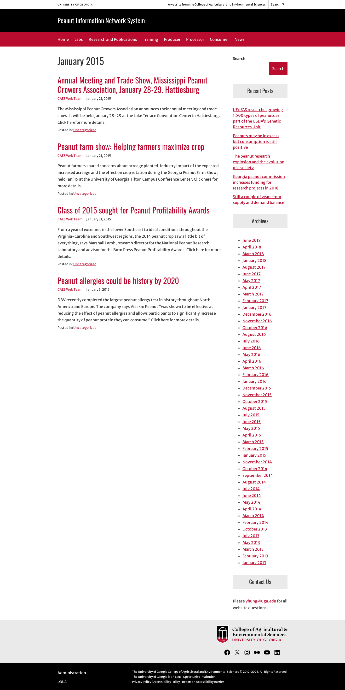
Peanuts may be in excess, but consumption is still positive (257, 141)
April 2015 (251, 435)
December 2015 (256, 388)
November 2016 (257, 320)
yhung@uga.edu (261, 601)
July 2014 (251, 488)
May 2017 (251, 280)
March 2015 (253, 441)
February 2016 (255, 374)
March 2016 (253, 368)
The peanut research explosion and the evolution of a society (258, 162)
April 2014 (251, 509)
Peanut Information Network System (101, 20)
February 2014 (255, 522)
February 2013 (255, 556)
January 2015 (254, 455)
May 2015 (251, 428)
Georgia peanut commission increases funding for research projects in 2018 (259, 182)
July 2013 (250, 535)
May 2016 (251, 354)
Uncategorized (84, 130)
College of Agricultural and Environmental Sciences (230, 4)
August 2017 (254, 267)
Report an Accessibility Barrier (203, 682)
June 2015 (251, 421)
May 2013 (251, 542)
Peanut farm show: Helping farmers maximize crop (131, 146)
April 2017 (251, 287)
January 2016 (254, 381)
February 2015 (255, 448)
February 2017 (255, 300)
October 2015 (254, 401)
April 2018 (251, 247)
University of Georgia (152, 676)
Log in (62, 681)
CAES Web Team (70, 99)
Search (239, 58)
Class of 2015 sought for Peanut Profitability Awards (133, 210)
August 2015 (254, 408)
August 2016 (254, 334)
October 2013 (254, 529)
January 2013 (254, 562)
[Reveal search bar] (278, 4)
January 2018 (254, 260)
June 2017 (251, 273)
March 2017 (253, 294)
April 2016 (251, 361)
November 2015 (257, 394)
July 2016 (251, 341)
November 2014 (257, 462)
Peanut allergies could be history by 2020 (118, 280)
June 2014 (251, 495)
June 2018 (251, 240)
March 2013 (253, 549)
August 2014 (254, 482)
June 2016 (251, 347)
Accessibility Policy (166, 682)
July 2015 (250, 415)
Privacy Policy (141, 682)
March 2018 (253, 253)
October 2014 (254, 468)
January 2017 (254, 307)
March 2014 (253, 515)
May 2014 (251, 502)
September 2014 (257, 475)
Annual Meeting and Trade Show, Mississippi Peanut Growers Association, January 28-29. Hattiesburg (132, 84)
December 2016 (256, 314)
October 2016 (254, 327)
